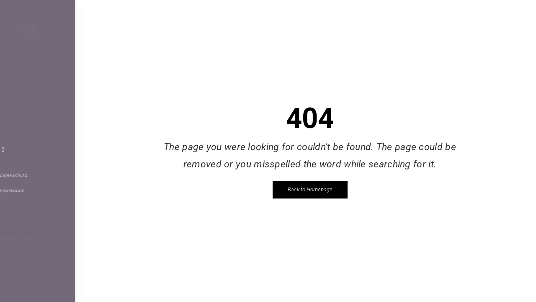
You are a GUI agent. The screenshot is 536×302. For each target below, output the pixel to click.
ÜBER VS (24, 94)
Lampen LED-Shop (35, 232)
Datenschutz (24, 175)
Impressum (23, 190)
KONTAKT (25, 125)
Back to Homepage (310, 189)
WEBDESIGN (29, 110)
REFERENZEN (31, 79)
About (18, 216)
